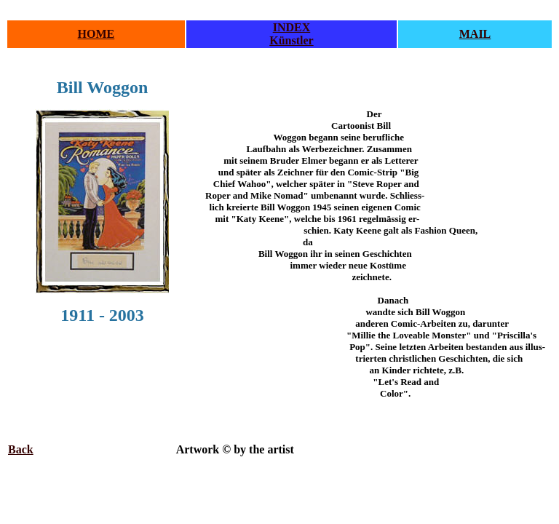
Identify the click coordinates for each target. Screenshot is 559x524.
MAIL (475, 34)
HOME (96, 34)
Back (20, 449)
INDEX (292, 27)
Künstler (291, 40)
